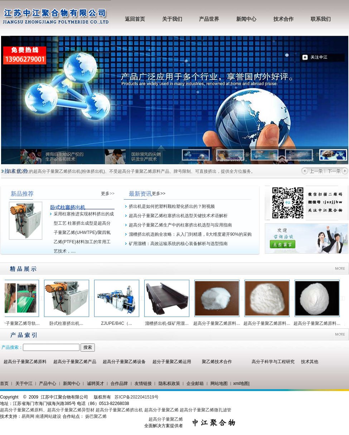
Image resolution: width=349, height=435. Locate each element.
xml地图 (240, 383)
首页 (4, 383)
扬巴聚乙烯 (96, 416)
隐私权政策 (169, 383)
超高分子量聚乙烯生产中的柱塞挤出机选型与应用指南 (180, 225)
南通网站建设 (48, 416)
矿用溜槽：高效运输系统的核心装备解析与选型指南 (178, 243)
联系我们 (321, 19)
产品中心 (47, 383)
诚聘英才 (95, 383)
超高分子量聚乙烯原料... (219, 323)
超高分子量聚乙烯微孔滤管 (205, 409)
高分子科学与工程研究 (273, 361)
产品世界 (209, 19)
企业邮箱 (195, 383)
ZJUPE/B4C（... (119, 323)
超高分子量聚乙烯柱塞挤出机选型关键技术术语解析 (178, 215)
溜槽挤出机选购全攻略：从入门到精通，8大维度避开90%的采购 (190, 234)
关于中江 (24, 383)
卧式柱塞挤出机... (69, 323)
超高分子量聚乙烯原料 (25, 361)
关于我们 (172, 19)
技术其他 (309, 361)
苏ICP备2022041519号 (137, 397)
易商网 (27, 416)
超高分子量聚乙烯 (161, 409)
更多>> (108, 193)
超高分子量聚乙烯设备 (124, 361)
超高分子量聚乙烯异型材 (70, 409)
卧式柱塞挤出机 (67, 207)
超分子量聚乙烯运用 (171, 361)
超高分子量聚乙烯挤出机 (120, 409)
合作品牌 (119, 383)
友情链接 (143, 383)
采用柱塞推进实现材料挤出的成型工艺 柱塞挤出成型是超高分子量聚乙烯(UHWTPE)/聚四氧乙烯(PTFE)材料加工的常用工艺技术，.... (84, 232)
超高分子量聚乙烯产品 (74, 361)
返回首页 (135, 19)
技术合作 (283, 19)
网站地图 (219, 383)
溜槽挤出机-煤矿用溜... (169, 323)
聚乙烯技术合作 (217, 361)
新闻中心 (246, 19)
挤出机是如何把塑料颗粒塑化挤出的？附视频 (172, 206)
